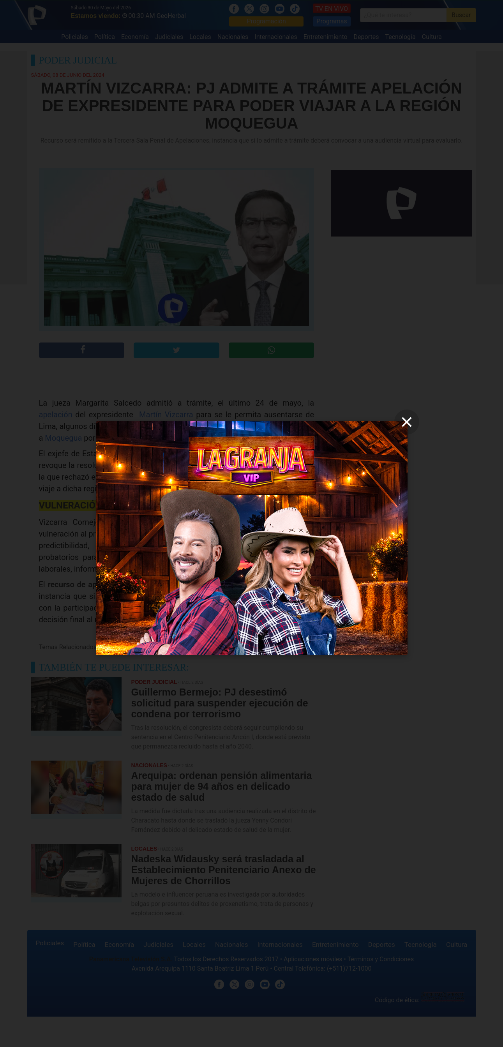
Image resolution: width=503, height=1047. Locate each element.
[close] (406, 422)
